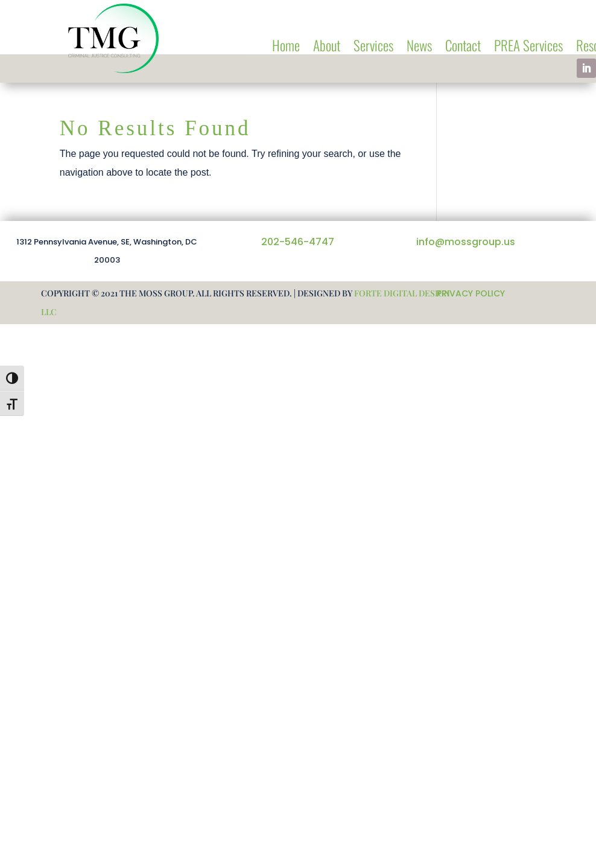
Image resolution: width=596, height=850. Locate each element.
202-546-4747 (297, 242)
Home (286, 47)
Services (373, 47)
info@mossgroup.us (465, 242)
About (326, 47)
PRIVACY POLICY (471, 293)
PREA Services (528, 47)
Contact (463, 47)
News (419, 47)
